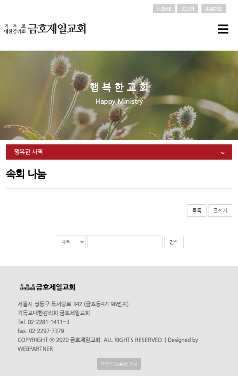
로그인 (187, 9)
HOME (164, 9)
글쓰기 (220, 210)
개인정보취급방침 (119, 364)
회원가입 (213, 9)
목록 (196, 210)
